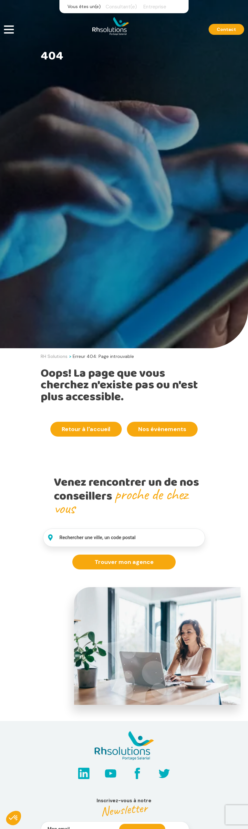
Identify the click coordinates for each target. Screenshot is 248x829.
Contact (226, 30)
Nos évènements (162, 429)
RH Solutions (54, 356)
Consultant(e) (121, 7)
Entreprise (154, 7)
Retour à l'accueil (86, 429)
